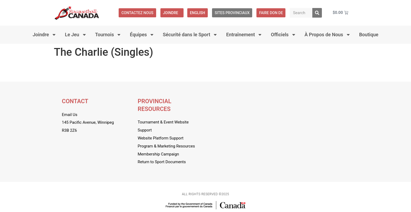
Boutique (368, 34)
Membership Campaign (158, 154)
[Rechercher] (317, 13)
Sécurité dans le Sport (190, 35)
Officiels (283, 35)
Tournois (108, 35)
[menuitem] (197, 12)
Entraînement (244, 35)
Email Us (69, 114)
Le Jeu (76, 35)
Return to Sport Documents (162, 161)
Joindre (172, 12)
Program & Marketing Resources (166, 146)
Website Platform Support (161, 138)
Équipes (142, 35)
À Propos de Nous (328, 35)
